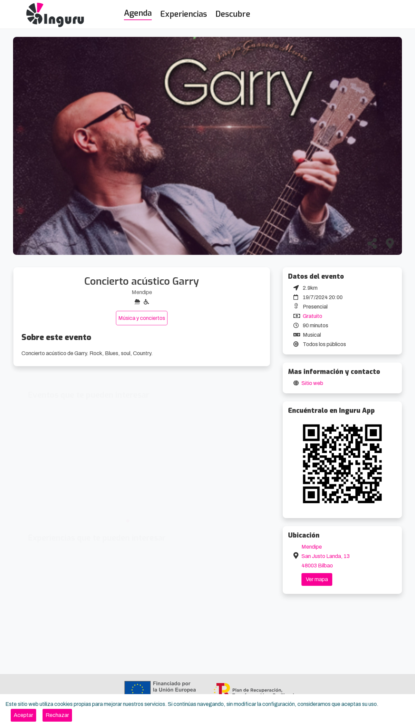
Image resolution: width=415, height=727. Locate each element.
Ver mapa (317, 579)
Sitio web (312, 383)
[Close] (23, 715)
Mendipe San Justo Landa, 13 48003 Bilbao (325, 556)
